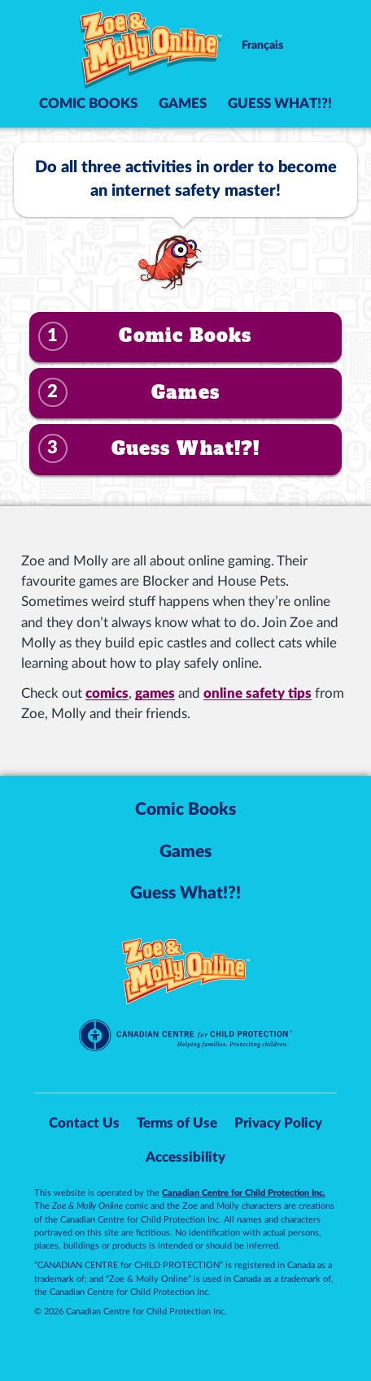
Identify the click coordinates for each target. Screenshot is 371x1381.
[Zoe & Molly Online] (151, 52)
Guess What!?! (280, 103)
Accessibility (185, 1157)
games (155, 693)
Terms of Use (177, 1123)
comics (107, 693)
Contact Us (84, 1123)
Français (262, 45)
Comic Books (88, 103)
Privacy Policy (278, 1123)
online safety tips (257, 693)
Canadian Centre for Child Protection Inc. (243, 1192)
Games (183, 103)
